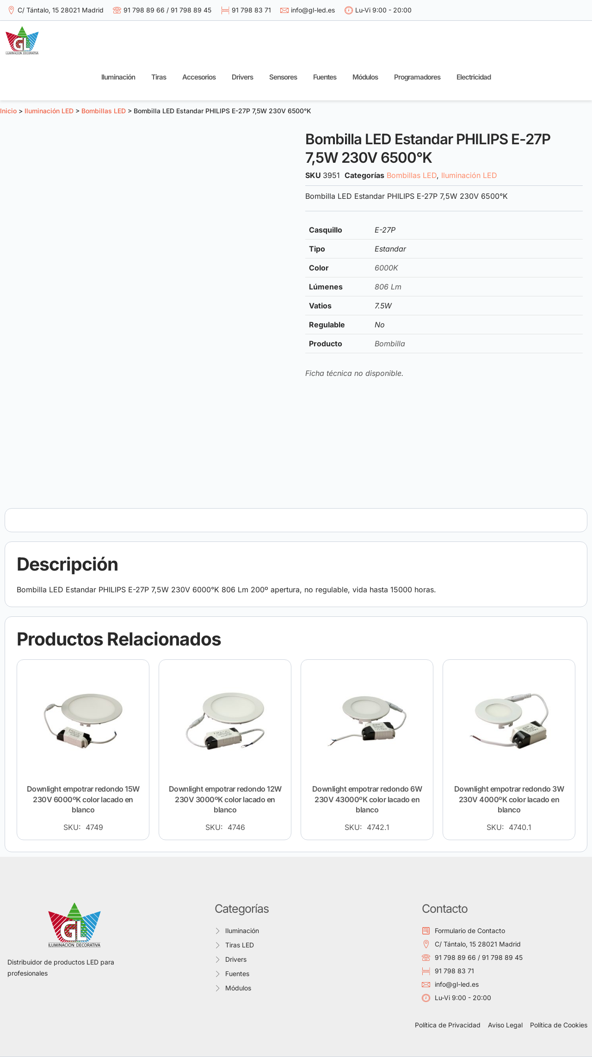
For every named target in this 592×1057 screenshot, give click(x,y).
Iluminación (118, 77)
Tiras (158, 77)
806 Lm (388, 286)
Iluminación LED (49, 111)
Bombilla (390, 343)
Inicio (8, 111)
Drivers (242, 77)
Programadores (417, 77)
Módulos (365, 77)
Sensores (283, 77)
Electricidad (473, 77)
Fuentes (324, 77)
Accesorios (199, 77)
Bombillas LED (103, 111)
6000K (386, 267)
